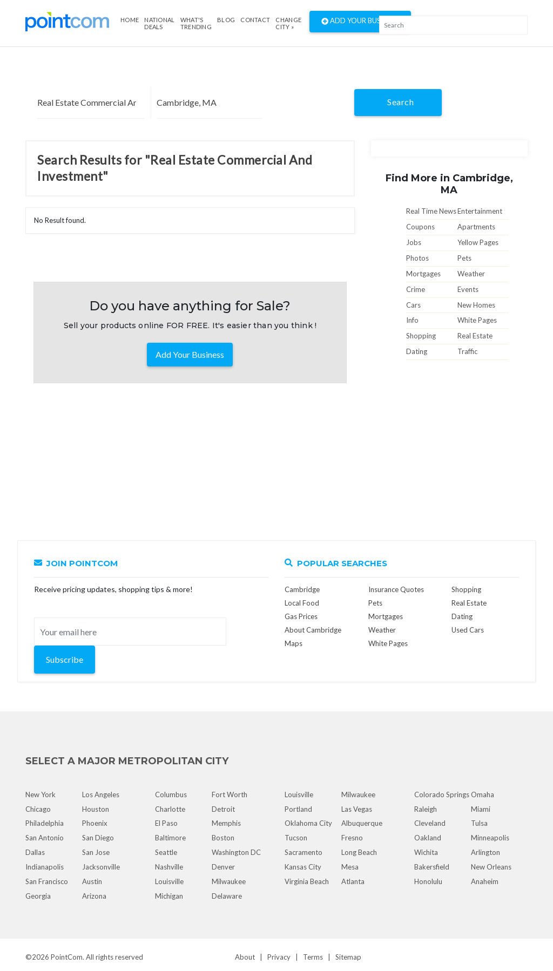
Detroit (223, 809)
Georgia (38, 896)
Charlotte (170, 809)
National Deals (159, 23)
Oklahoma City (308, 823)
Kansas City (303, 867)
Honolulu (428, 881)
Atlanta (353, 881)
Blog (226, 19)
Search (400, 102)
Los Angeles (100, 794)
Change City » (288, 23)
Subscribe (64, 659)
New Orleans (491, 867)
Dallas (35, 852)
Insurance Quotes (396, 589)
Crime (415, 289)
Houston (95, 809)
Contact (255, 19)
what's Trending (196, 23)
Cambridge (302, 589)
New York (40, 794)
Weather (471, 273)
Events (467, 289)
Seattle (166, 852)
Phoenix (94, 823)
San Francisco (46, 881)
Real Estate (475, 335)
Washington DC (236, 852)
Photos (417, 258)
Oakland (427, 837)
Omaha (482, 794)
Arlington (485, 852)
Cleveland (430, 823)
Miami (480, 809)
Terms (313, 957)
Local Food (302, 603)
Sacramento (303, 852)
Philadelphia (44, 823)
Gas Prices (301, 616)
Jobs (413, 242)
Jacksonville (101, 867)
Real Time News (431, 211)
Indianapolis (44, 867)
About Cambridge (313, 630)
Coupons (420, 226)
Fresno (352, 837)
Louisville (169, 881)
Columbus (171, 794)
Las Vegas (356, 809)
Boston (223, 837)
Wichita (426, 852)
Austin (92, 881)
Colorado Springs (441, 794)
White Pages (477, 320)
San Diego (98, 837)
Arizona (94, 896)
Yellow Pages (477, 242)
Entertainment (479, 211)
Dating (416, 351)
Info (412, 320)
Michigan (169, 896)
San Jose (96, 852)
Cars (413, 305)
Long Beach (359, 852)
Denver (223, 867)
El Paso (166, 823)
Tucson (296, 837)
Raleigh (425, 809)
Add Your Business (360, 21)
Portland (298, 809)
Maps (293, 643)
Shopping (421, 335)
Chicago (38, 809)
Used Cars (467, 630)
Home (129, 19)
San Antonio (44, 837)
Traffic (467, 351)
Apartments (476, 226)
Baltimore (170, 837)
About (245, 957)
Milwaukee (229, 881)
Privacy (279, 957)
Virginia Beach (307, 881)
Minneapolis (490, 837)
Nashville (169, 867)
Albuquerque (361, 823)
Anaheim (484, 881)
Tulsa (479, 823)
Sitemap (348, 957)
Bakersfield (431, 867)
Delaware (227, 896)
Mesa (350, 867)
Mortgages (423, 273)
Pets (464, 258)
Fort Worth (229, 794)
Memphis (226, 823)
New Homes (476, 305)
